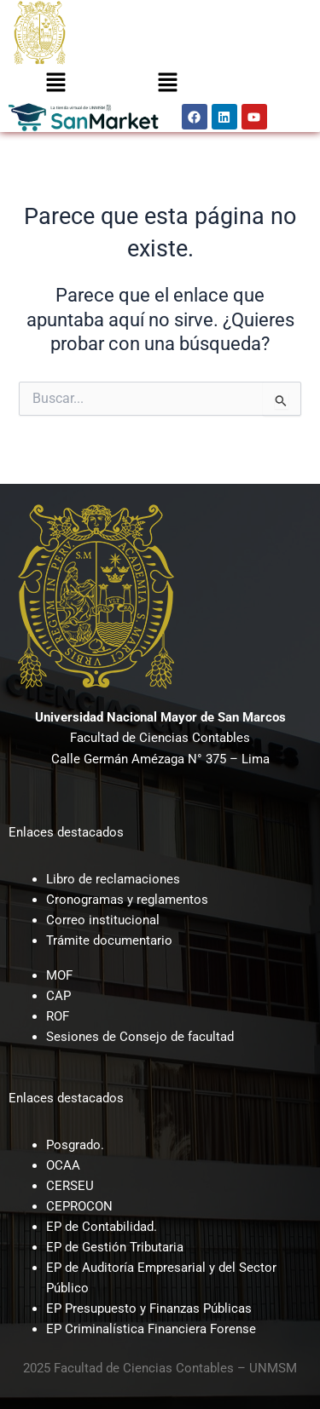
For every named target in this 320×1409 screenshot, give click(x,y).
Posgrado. (75, 1145)
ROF (57, 1016)
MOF (59, 975)
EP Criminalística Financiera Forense (151, 1329)
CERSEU (70, 1185)
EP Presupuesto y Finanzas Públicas (149, 1308)
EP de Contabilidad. (101, 1226)
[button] (55, 83)
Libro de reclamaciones (113, 879)
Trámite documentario (109, 940)
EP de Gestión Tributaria (114, 1247)
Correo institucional (103, 920)
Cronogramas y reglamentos (127, 899)
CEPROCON (79, 1206)
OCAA (63, 1165)
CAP (58, 996)
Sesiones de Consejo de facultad (140, 1036)
